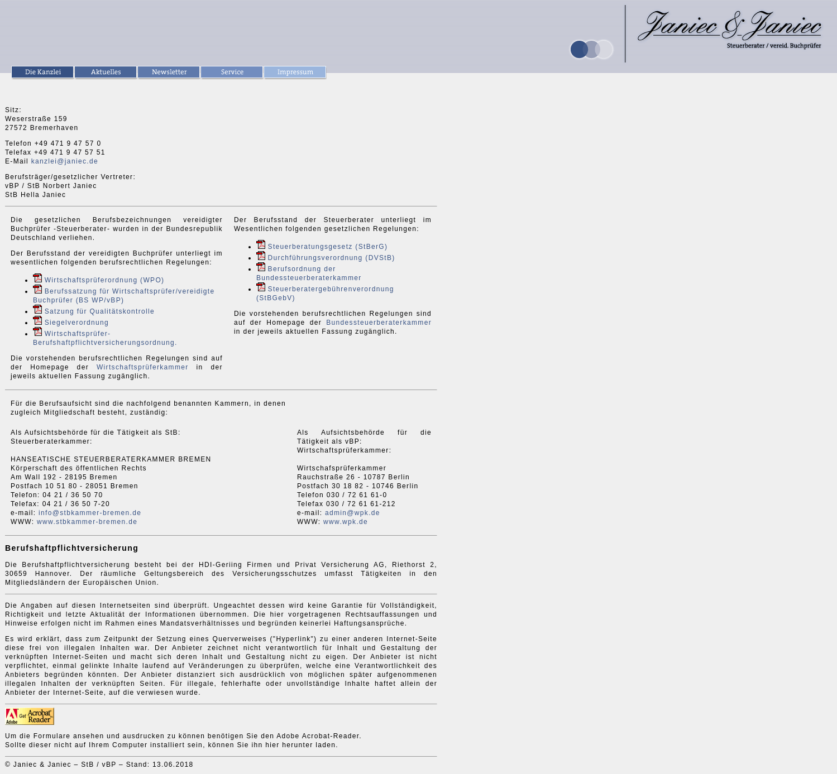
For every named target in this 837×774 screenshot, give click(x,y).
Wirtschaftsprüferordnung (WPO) (105, 280)
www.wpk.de (345, 522)
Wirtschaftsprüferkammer (143, 367)
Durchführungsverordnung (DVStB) (331, 258)
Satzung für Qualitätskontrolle (100, 311)
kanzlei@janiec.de (64, 161)
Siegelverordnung (77, 322)
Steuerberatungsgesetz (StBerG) (328, 247)
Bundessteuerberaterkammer (379, 322)
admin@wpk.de (352, 513)
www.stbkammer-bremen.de (87, 522)
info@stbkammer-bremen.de (90, 513)
